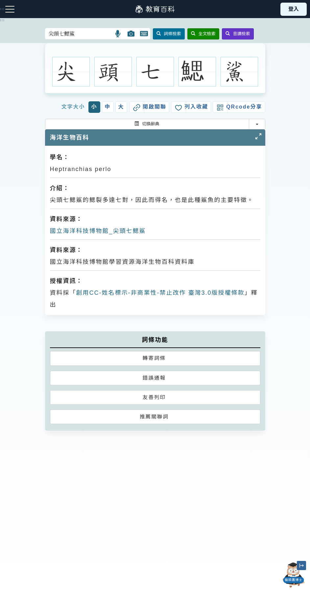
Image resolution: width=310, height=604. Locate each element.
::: (2, 20)
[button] (118, 33)
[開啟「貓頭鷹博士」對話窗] (293, 575)
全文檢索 (203, 33)
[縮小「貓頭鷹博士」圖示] (301, 565)
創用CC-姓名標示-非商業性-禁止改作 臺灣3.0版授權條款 (160, 292)
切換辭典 (146, 123)
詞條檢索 (168, 33)
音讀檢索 (238, 33)
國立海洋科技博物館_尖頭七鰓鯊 (98, 231)
